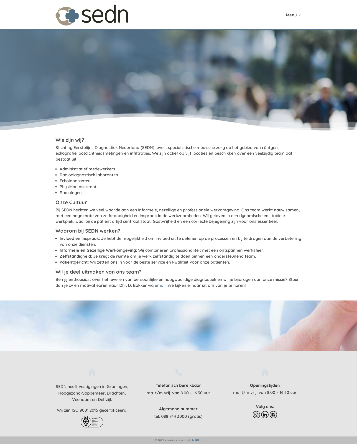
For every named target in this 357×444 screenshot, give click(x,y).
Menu (291, 15)
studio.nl (193, 440)
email (160, 285)
